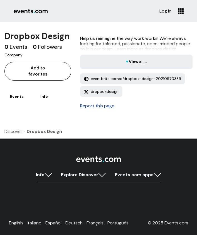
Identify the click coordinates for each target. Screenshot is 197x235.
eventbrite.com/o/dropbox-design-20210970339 (132, 78)
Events (17, 96)
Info (44, 96)
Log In (165, 11)
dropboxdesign (101, 91)
